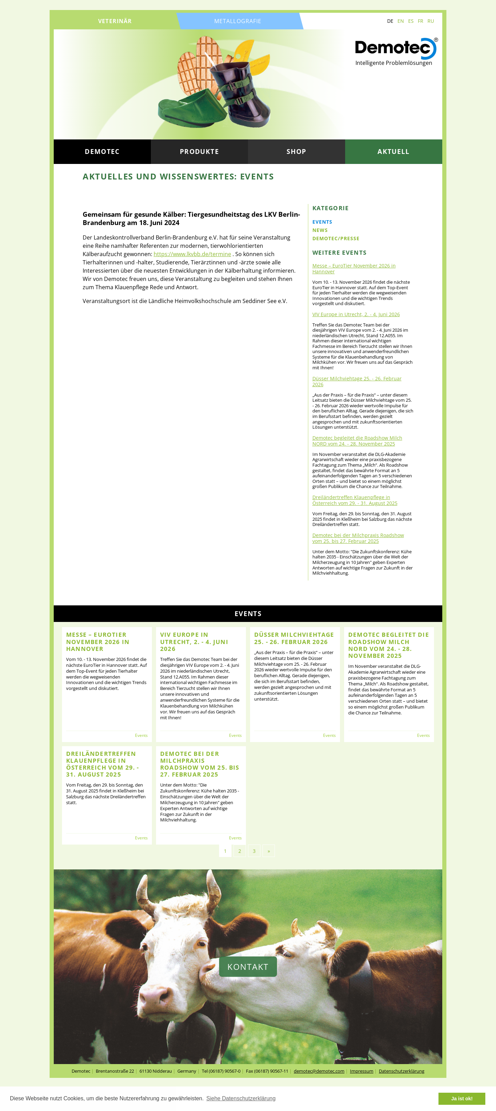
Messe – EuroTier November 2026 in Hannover (354, 268)
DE (390, 21)
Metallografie (238, 21)
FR (420, 21)
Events (322, 221)
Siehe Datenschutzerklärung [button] (241, 1098)
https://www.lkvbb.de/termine (192, 254)
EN (400, 21)
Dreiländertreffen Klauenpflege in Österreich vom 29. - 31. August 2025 (354, 500)
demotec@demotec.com (319, 1071)
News (320, 230)
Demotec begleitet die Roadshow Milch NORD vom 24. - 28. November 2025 (357, 441)
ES (411, 21)
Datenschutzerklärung (401, 1071)
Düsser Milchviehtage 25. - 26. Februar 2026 (357, 381)
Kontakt (248, 966)
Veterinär (115, 21)
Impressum (361, 1071)
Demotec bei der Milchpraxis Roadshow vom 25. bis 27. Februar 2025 (358, 538)
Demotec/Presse (336, 238)
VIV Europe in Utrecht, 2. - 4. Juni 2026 (356, 314)
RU (430, 21)
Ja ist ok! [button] (462, 1098)
